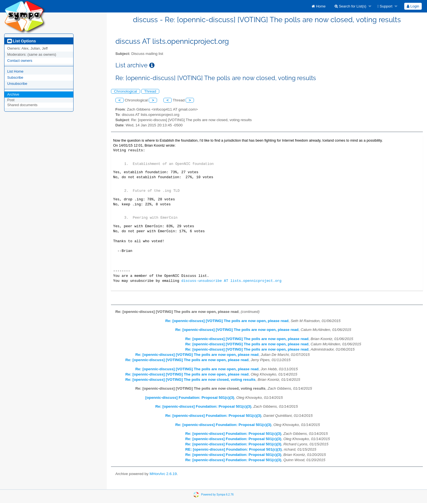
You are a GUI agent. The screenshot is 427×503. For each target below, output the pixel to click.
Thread (150, 91)
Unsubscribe (17, 83)
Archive (13, 94)
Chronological (125, 91)
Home (318, 6)
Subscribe (15, 77)
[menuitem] (318, 6)
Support (384, 6)
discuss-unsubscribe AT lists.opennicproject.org (231, 280)
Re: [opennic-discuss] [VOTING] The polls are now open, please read (227, 321)
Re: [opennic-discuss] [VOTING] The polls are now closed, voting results (190, 379)
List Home (15, 71)
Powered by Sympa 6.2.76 (217, 494)
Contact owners (19, 60)
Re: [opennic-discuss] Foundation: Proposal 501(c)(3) (203, 406)
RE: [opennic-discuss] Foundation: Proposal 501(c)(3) (233, 449)
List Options (21, 41)
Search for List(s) (351, 6)
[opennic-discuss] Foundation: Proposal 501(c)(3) (189, 397)
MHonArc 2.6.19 (163, 474)
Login (413, 6)
